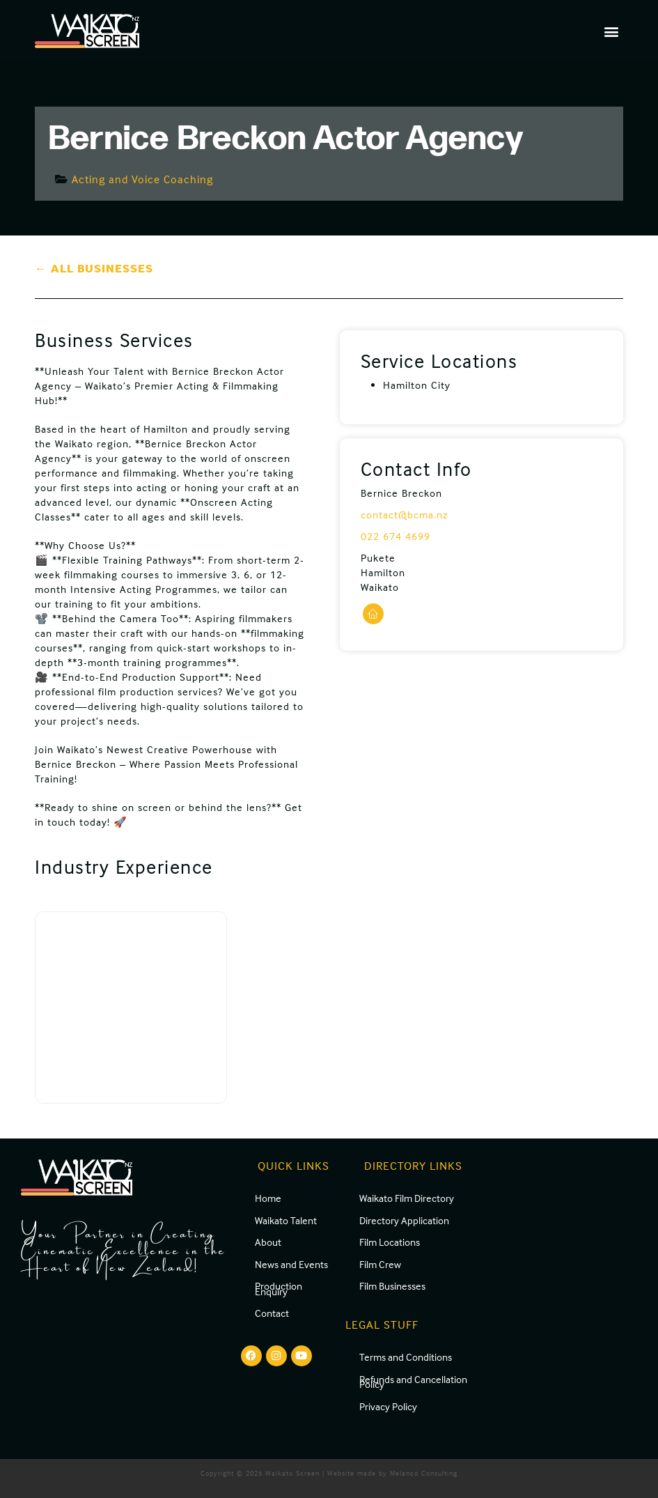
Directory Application (404, 1220)
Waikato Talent (286, 1220)
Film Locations (389, 1242)
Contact (272, 1313)
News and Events (291, 1264)
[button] (611, 31)
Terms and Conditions (405, 1357)
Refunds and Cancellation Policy (413, 1382)
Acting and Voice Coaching (142, 179)
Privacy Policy (388, 1406)
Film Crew (380, 1264)
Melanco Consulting (423, 1473)
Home (268, 1198)
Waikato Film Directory (406, 1198)
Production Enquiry (278, 1288)
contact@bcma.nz (404, 514)
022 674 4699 (395, 536)
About (268, 1242)
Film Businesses (392, 1285)
